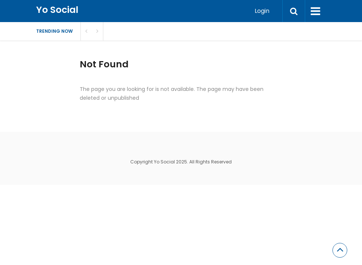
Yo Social (57, 9)
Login (262, 11)
